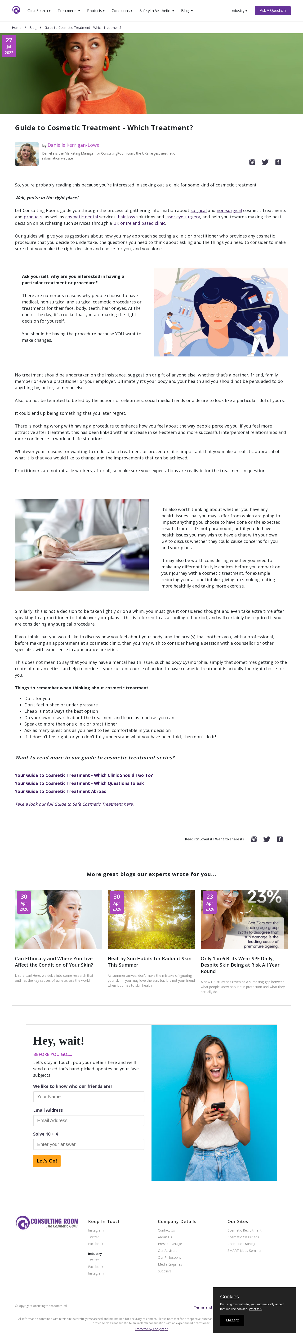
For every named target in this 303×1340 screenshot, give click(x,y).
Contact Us (166, 1230)
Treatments (69, 10)
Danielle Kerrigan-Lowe (73, 145)
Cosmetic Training (241, 1244)
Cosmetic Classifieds (243, 1237)
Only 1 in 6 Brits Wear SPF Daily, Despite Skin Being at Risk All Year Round (240, 964)
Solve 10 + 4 (45, 1134)
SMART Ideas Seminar (244, 1251)
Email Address (48, 1110)
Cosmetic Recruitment (244, 1230)
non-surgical (229, 210)
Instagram (96, 1230)
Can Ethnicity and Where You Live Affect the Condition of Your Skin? (54, 961)
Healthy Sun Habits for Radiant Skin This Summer (150, 961)
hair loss (126, 217)
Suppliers (165, 1271)
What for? (255, 1309)
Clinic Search (39, 10)
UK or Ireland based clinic (139, 223)
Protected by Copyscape (151, 1329)
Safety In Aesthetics (156, 10)
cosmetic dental (81, 217)
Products (96, 10)
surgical (199, 210)
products (33, 217)
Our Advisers (167, 1251)
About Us (165, 1237)
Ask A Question (272, 10)
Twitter (93, 1237)
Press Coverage (170, 1244)
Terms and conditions (212, 1307)
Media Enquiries (170, 1264)
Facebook (95, 1244)
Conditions (122, 10)
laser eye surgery (182, 217)
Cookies (229, 1297)
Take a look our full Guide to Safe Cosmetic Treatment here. (74, 804)
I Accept (232, 1320)
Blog (187, 10)
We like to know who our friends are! (72, 1086)
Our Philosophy (169, 1258)
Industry (239, 10)
